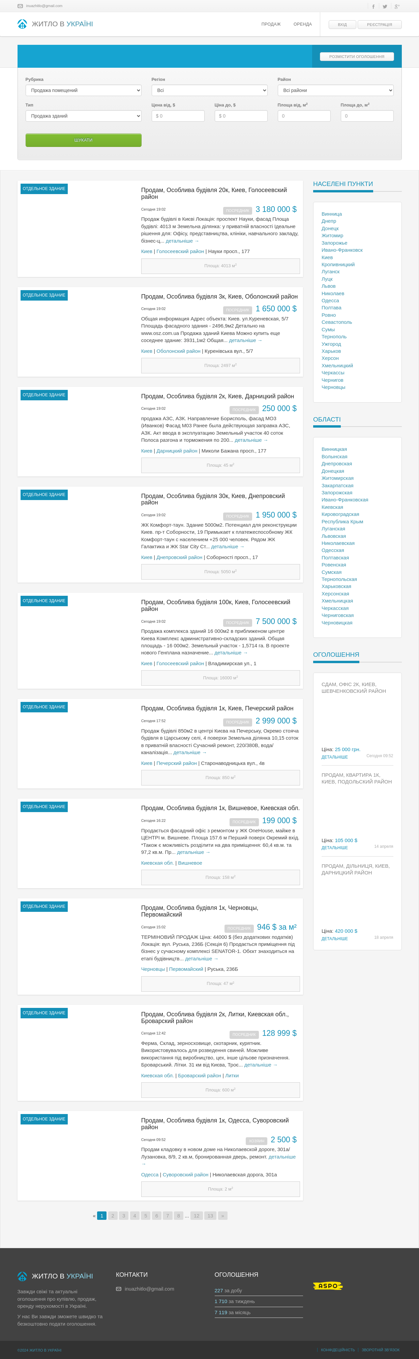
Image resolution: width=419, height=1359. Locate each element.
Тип (29, 104)
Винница (332, 214)
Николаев (333, 293)
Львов (329, 286)
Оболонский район (178, 351)
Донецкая (333, 471)
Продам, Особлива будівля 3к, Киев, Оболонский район (219, 296)
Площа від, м (293, 104)
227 (219, 1290)
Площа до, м (355, 104)
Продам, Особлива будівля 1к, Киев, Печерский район (217, 708)
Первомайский (186, 969)
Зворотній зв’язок (380, 1350)
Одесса (150, 1174)
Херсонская (335, 593)
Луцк (327, 279)
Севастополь (337, 322)
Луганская (333, 528)
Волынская (335, 456)
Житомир (332, 235)
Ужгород (331, 344)
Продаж (271, 24)
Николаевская (338, 543)
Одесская (333, 550)
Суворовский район (186, 1174)
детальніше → (182, 241)
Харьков (331, 351)
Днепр (329, 221)
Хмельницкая (337, 601)
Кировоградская (340, 514)
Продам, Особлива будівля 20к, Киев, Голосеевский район (214, 193)
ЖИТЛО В (55, 24)
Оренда (303, 24)
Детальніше (335, 757)
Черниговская (338, 615)
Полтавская (335, 557)
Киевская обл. (157, 863)
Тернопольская (339, 579)
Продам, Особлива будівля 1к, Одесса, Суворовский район (215, 1124)
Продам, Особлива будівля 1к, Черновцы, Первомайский (200, 911)
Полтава (331, 307)
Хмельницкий (337, 365)
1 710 (221, 1301)
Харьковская (336, 586)
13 (210, 1215)
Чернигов (332, 380)
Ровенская (334, 564)
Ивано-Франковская (345, 499)
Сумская (331, 572)
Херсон (330, 358)
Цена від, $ (163, 104)
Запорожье (335, 243)
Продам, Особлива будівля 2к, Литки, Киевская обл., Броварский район (215, 1017)
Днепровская (337, 463)
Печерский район (176, 763)
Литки (232, 1075)
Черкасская (335, 608)
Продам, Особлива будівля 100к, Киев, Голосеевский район (216, 605)
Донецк (330, 228)
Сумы (328, 329)
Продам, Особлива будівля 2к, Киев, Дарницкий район (217, 396)
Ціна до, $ (225, 104)
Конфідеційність (338, 1350)
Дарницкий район (176, 451)
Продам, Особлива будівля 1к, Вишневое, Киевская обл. (220, 808)
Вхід (342, 25)
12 (197, 1215)
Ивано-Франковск (342, 250)
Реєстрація (379, 25)
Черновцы (153, 969)
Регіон (158, 79)
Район (284, 79)
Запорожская (337, 492)
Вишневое (190, 863)
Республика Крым (342, 521)
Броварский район (199, 1075)
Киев (146, 251)
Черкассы (333, 372)
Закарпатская (338, 485)
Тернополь (334, 336)
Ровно (329, 315)
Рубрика (35, 79)
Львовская (334, 536)
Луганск (330, 271)
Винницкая (334, 449)
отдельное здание (44, 188)
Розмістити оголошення (356, 57)
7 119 (221, 1312)
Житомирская (338, 478)
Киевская (332, 507)
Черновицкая (337, 622)
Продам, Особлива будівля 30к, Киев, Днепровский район (213, 499)
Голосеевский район (180, 251)
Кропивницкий (338, 264)
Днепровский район (179, 557)
